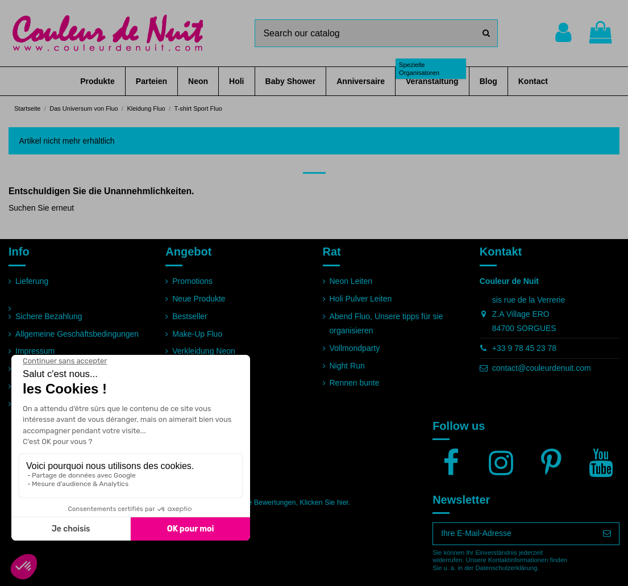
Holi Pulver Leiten (361, 298)
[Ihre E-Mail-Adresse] (514, 534)
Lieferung (31, 281)
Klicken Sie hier (324, 503)
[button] (97, 81)
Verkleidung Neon (203, 350)
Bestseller (189, 316)
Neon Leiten (351, 281)
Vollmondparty (355, 348)
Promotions (192, 281)
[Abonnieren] (607, 534)
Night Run (347, 365)
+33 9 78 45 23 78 (524, 348)
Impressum (35, 350)
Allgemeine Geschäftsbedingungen (77, 333)
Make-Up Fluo (197, 333)
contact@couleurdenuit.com (541, 367)
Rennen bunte (355, 382)
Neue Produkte (198, 298)
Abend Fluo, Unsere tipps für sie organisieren (386, 323)
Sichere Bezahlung (48, 316)
